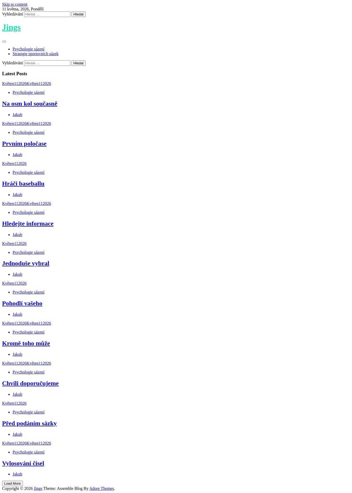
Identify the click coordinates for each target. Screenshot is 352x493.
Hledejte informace (28, 223)
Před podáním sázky (29, 423)
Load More (12, 483)
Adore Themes (101, 488)
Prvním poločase (24, 143)
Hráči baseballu (23, 183)
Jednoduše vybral (25, 263)
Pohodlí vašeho (22, 303)
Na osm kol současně (29, 103)
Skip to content (14, 4)
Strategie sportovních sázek (36, 53)
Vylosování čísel (23, 463)
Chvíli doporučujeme (30, 383)
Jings (11, 27)
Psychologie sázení (28, 49)
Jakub (17, 114)
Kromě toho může (26, 343)
